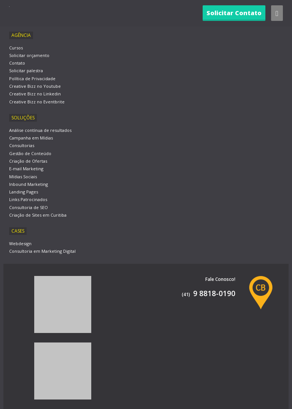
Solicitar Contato (234, 13)
